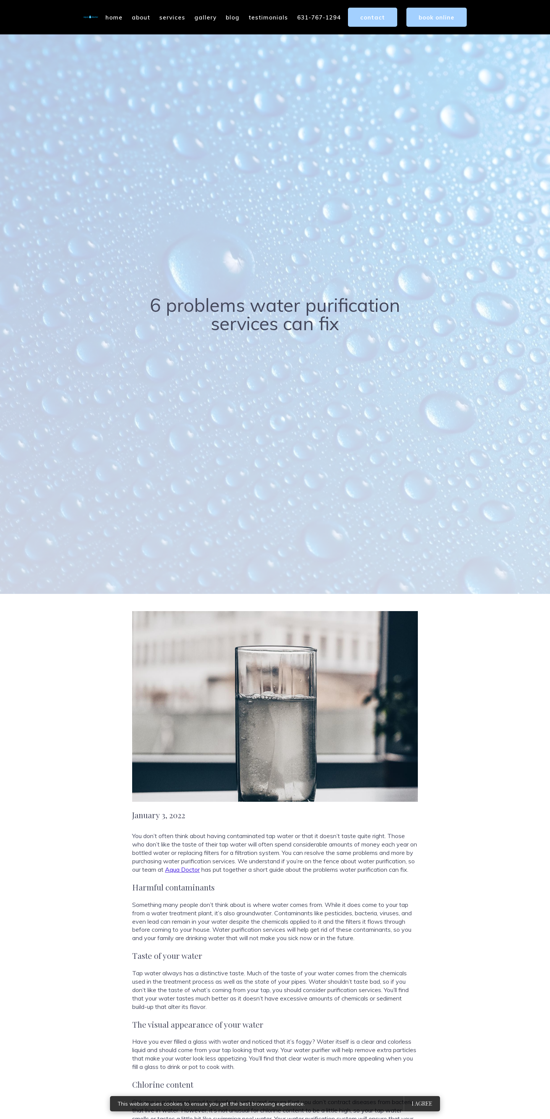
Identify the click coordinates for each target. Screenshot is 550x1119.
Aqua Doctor (182, 869)
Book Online (437, 17)
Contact (372, 17)
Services (172, 17)
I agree (422, 1103)
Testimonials (268, 17)
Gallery (205, 17)
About (141, 17)
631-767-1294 (319, 17)
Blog (232, 17)
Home (114, 17)
